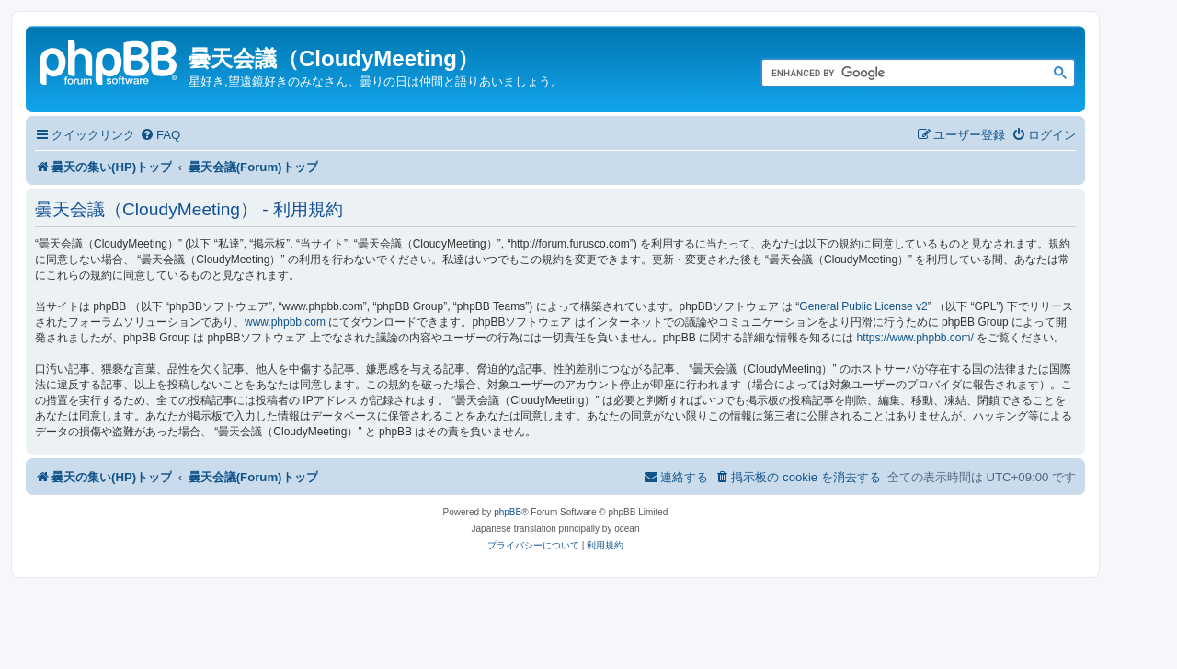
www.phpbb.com (285, 322)
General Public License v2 (863, 306)
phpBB (507, 512)
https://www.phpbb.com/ (914, 337)
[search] (897, 73)
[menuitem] (160, 134)
